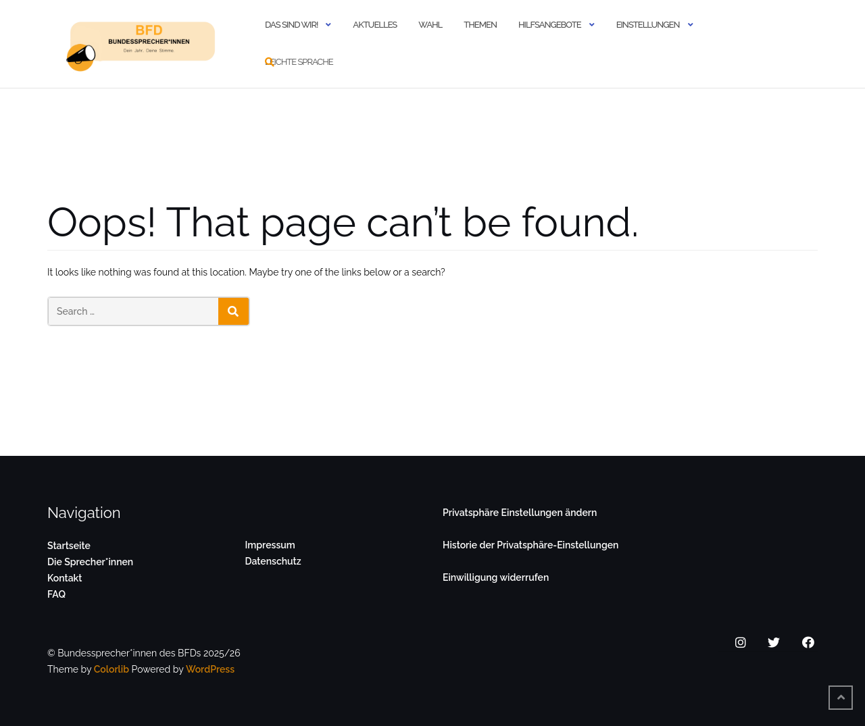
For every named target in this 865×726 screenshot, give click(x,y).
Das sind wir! (291, 25)
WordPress (210, 669)
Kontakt (64, 578)
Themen (480, 25)
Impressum (270, 545)
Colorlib (111, 669)
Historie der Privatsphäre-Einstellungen (530, 545)
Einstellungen (648, 25)
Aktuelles (375, 25)
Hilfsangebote (549, 25)
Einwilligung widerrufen (496, 577)
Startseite (69, 545)
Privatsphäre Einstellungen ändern (520, 512)
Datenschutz (273, 561)
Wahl (430, 25)
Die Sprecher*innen (90, 561)
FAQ (56, 594)
